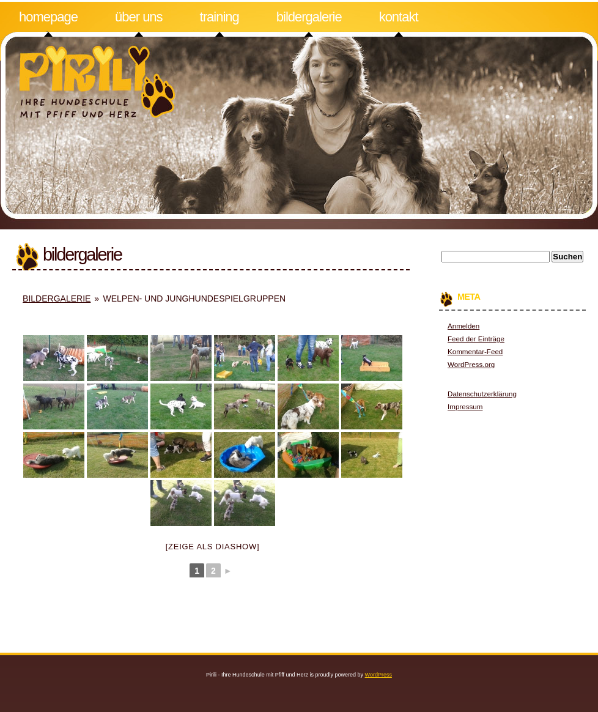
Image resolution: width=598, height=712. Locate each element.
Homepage (48, 16)
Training (219, 16)
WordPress (378, 675)
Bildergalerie (309, 16)
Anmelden (463, 326)
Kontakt (398, 16)
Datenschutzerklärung (482, 394)
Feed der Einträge (476, 339)
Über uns (139, 16)
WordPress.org (471, 364)
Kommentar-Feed (475, 351)
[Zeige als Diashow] (213, 546)
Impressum (465, 406)
